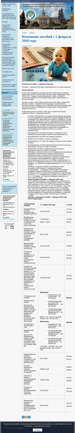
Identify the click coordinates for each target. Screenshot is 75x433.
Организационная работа (8, 75)
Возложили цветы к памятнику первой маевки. (9, 113)
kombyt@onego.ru (8, 181)
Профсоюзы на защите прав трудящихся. (7, 104)
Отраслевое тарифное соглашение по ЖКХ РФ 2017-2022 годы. (8, 28)
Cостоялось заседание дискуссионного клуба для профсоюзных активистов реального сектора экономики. (8, 126)
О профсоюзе (7, 72)
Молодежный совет (9, 89)
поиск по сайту (15, 1)
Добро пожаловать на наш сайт (9, 5)
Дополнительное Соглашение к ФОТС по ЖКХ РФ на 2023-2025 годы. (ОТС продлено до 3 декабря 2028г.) (9, 61)
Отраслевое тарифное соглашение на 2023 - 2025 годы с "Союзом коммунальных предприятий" (9, 49)
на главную (5, 1)
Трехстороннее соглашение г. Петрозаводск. (7, 97)
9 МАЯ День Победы (6, 9)
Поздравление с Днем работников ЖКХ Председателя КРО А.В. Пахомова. (9, 16)
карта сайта (25, 1)
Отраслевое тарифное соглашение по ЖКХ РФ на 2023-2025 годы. (8, 38)
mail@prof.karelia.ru (9, 219)
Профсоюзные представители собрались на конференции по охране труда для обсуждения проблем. (8, 140)
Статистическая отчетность (8, 80)
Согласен (37, 430)
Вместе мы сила (8, 68)
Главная (24, 32)
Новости (5, 93)
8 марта (5, 22)
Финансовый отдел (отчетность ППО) (9, 85)
